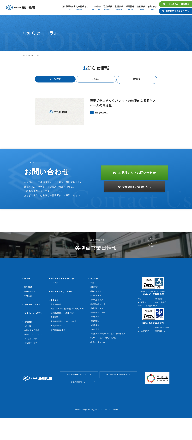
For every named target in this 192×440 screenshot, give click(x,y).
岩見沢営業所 (95, 315)
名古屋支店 (95, 340)
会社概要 (28, 346)
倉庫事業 (54, 337)
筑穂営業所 (95, 349)
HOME (27, 298)
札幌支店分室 (95, 311)
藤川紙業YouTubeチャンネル (118, 395)
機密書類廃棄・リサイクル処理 (63, 341)
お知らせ (152, 7)
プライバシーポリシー (34, 333)
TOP (24, 55)
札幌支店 (94, 307)
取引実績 (119, 7)
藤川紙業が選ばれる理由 (61, 311)
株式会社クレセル (97, 362)
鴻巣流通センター (97, 332)
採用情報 (130, 7)
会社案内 (141, 7)
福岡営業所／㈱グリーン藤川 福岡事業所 (107, 353)
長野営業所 (95, 336)
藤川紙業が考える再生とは (75, 7)
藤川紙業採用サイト (79, 403)
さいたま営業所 (96, 319)
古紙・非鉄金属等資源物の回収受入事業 (67, 328)
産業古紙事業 (56, 324)
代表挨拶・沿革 (30, 363)
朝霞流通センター (97, 328)
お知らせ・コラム (32, 324)
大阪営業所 (95, 345)
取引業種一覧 (29, 311)
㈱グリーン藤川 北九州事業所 (103, 357)
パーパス (54, 302)
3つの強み (96, 7)
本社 (92, 302)
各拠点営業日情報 (31, 350)
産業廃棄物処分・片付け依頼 (63, 332)
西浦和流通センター (98, 323)
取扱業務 (107, 7)
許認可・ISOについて (33, 354)
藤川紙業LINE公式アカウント (79, 395)
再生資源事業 (56, 345)
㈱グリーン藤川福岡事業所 (147, 325)
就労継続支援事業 (58, 349)
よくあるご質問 (30, 358)
